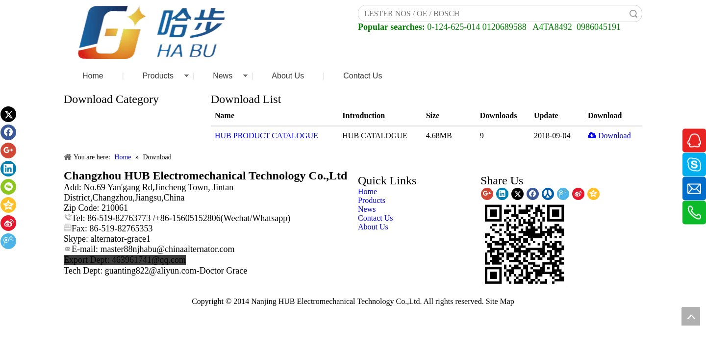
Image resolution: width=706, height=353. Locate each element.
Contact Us (362, 76)
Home (92, 76)
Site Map (500, 301)
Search (633, 13)
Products (158, 76)
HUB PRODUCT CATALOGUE (266, 135)
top (690, 316)
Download (609, 135)
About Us (288, 76)
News (222, 76)
